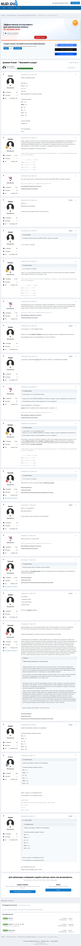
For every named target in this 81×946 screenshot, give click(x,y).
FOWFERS (33, 334)
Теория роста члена (26, 489)
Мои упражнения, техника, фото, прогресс (31, 186)
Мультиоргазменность (26, 487)
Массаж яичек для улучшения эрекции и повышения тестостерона (37, 492)
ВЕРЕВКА (39, 334)
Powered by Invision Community (40, 943)
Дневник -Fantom (29, 441)
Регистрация (75, 3)
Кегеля (37, 359)
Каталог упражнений (36, 444)
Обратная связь (45, 940)
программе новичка (35, 571)
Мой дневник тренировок (11, 498)
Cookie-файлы (54, 940)
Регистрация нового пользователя (22, 891)
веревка (41, 441)
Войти (6, 48)
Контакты (18, 7)
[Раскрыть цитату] (23, 234)
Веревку (29, 610)
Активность (11, 7)
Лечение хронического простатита (29, 188)
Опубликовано (29, 74)
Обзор (3, 7)
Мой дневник (11, 929)
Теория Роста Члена (48, 482)
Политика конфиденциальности (31, 940)
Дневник (10, 918)
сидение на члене (48, 441)
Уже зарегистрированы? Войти (60, 3)
